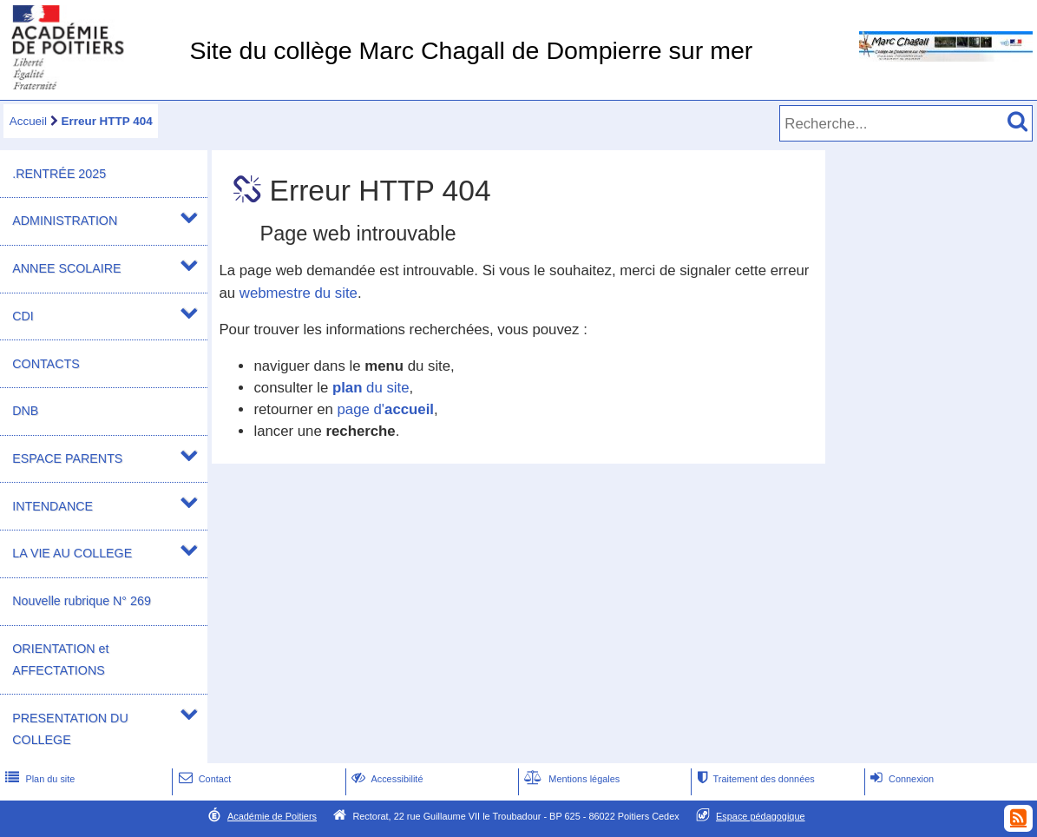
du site (371, 387)
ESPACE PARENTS (67, 458)
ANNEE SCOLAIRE (66, 268)
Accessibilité (385, 779)
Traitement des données (753, 779)
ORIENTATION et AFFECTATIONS (60, 659)
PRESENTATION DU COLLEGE (70, 729)
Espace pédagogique (760, 816)
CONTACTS (45, 364)
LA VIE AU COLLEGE (72, 553)
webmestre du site (299, 293)
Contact (203, 779)
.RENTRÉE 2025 (59, 174)
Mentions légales (570, 779)
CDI (23, 316)
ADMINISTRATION (64, 220)
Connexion (900, 779)
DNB (25, 411)
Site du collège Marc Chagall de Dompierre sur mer (470, 50)
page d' (386, 409)
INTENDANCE (52, 506)
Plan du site (38, 779)
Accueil (28, 121)
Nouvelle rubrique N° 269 (81, 601)
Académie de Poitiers (272, 816)
